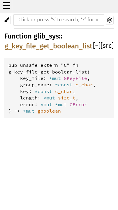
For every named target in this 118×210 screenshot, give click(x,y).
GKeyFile (75, 78)
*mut (56, 78)
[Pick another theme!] (7, 20)
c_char (84, 85)
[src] (107, 46)
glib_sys (46, 36)
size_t (66, 98)
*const (65, 85)
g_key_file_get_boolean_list (48, 46)
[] (97, 46)
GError (78, 104)
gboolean (49, 111)
